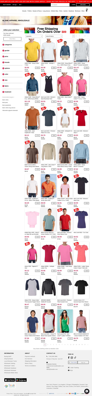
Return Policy (28, 361)
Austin (71, 384)
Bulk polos (5, 100)
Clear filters (12, 36)
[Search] (60, 4)
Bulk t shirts (5, 97)
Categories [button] (8, 42)
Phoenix (55, 382)
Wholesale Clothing (9, 361)
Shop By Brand (8, 356)
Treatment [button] (8, 89)
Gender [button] (7, 48)
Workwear (77, 11)
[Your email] (72, 360)
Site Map (26, 391)
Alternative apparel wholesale (10, 108)
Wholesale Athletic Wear (11, 370)
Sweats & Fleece (37, 11)
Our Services (28, 356)
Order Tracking (74, 365)
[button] (86, 391)
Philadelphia (75, 382)
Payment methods (30, 354)
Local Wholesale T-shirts (11, 359)
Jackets (65, 11)
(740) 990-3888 (53, 354)
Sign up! (83, 360)
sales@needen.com (52, 367)
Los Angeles (61, 382)
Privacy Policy (10, 391)
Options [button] (7, 66)
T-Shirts (29, 11)
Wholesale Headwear (10, 366)
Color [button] (6, 72)
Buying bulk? (7, 354)
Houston (82, 382)
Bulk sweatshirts (6, 103)
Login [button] (73, 4)
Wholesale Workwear (10, 368)
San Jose (65, 384)
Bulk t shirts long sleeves (8, 105)
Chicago (68, 382)
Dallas (60, 384)
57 (85, 33)
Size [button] (6, 78)
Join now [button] (83, 4)
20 (73, 342)
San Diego (55, 384)
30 (76, 342)
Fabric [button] (7, 84)
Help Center (7, 4)
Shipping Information (30, 359)
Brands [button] (7, 60)
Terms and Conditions (18, 391)
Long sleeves (46, 11)
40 (79, 342)
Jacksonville (84, 384)
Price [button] (6, 54)
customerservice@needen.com (55, 363)
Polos (60, 11)
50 (82, 342)
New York (49, 382)
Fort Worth (77, 384)
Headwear (71, 11)
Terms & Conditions (30, 363)
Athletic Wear (54, 11)
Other (83, 11)
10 (70, 342)
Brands (24, 11)
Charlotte (55, 386)
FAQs (71, 368)
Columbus (49, 386)
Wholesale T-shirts (9, 363)
